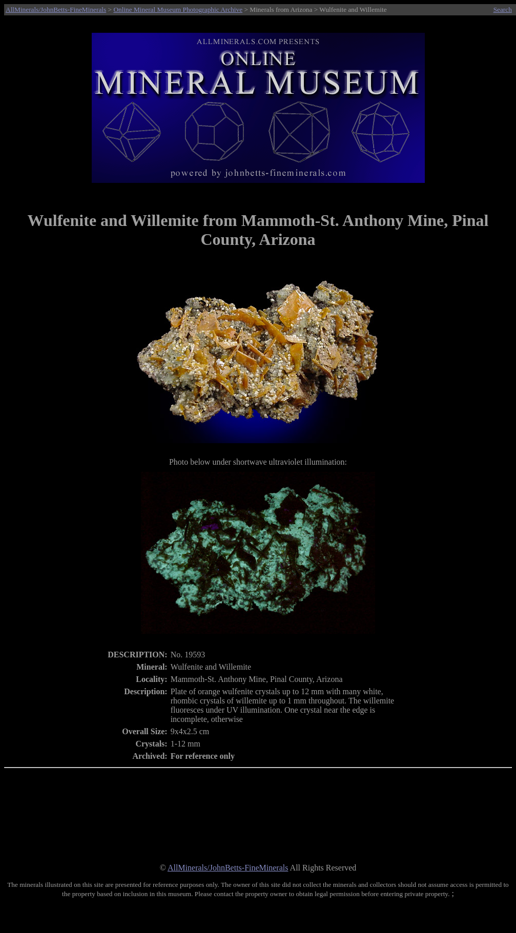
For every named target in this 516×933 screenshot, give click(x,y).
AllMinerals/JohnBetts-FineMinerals (56, 9)
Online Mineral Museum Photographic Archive (177, 9)
